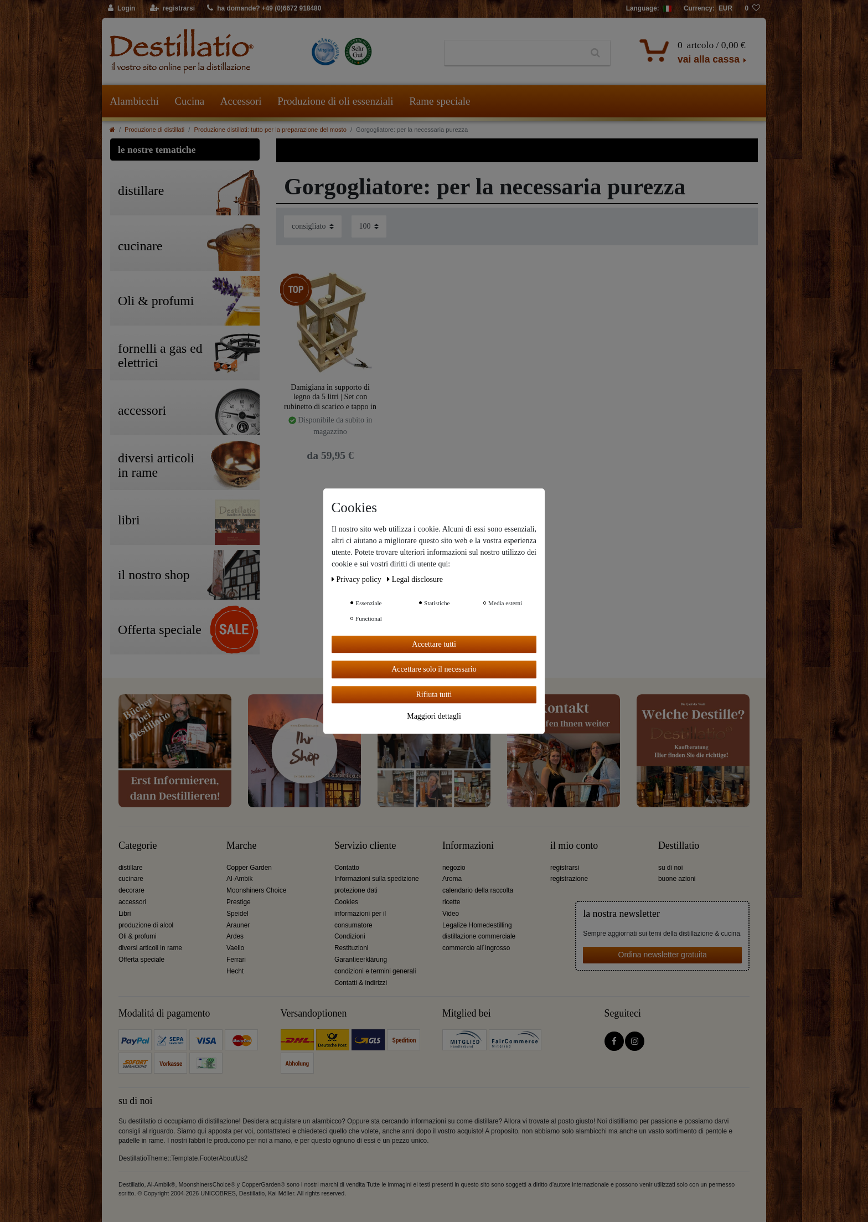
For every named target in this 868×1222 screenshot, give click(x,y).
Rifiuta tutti (434, 694)
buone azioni (676, 879)
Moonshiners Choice (256, 890)
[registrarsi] (172, 9)
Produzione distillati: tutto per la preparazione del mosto (270, 129)
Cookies (346, 902)
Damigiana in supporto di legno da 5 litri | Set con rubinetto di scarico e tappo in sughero (330, 396)
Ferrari (236, 959)
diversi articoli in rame (150, 948)
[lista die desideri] (752, 9)
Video (450, 913)
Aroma (452, 879)
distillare (130, 868)
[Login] (122, 9)
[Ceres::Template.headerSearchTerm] (513, 53)
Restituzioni (351, 948)
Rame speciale (439, 101)
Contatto (346, 868)
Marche (241, 846)
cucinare (130, 879)
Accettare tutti (434, 644)
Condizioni (349, 936)
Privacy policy (357, 579)
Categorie (137, 846)
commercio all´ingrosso (476, 948)
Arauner (238, 925)
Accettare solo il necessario (434, 669)
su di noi (670, 868)
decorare (131, 890)
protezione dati (356, 890)
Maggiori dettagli (434, 716)
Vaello (235, 948)
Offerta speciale (141, 959)
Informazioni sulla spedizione (376, 879)
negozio (454, 868)
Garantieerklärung (360, 959)
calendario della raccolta (477, 890)
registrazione (569, 879)
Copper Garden (249, 868)
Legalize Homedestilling (477, 925)
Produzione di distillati (154, 129)
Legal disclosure (415, 579)
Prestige (238, 902)
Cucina (189, 101)
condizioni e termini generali (375, 971)
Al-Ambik (239, 879)
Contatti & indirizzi (360, 983)
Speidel (237, 913)
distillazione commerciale (478, 936)
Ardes (235, 936)
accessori (132, 902)
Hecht (235, 971)
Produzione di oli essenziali (335, 101)
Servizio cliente (365, 846)
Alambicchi (134, 101)
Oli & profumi (137, 936)
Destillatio (678, 846)
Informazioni (468, 846)
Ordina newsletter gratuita (662, 954)
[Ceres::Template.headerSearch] (595, 53)
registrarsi (564, 868)
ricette (451, 902)
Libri (124, 913)
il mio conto (574, 846)
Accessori (241, 101)
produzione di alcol (145, 925)
